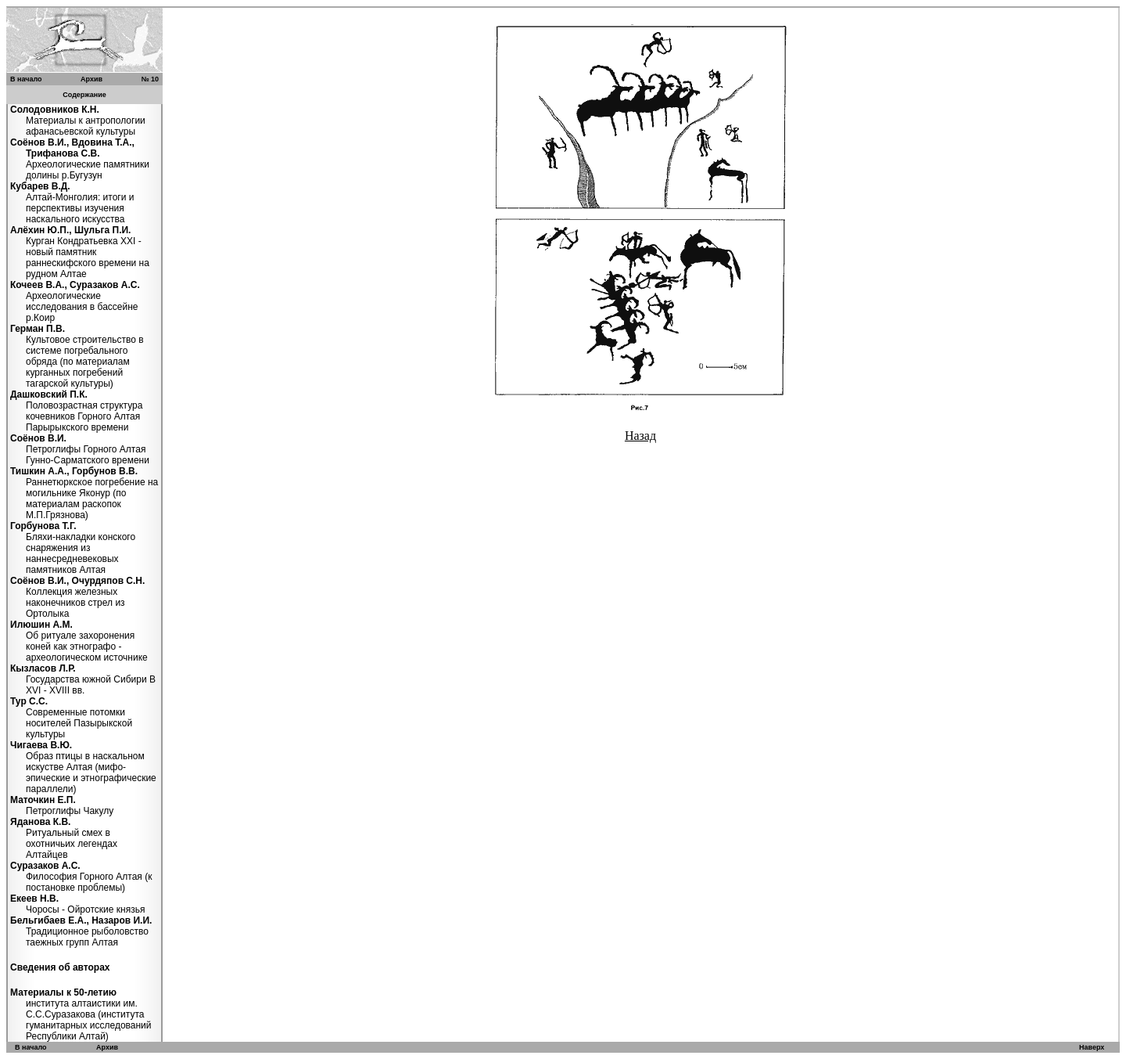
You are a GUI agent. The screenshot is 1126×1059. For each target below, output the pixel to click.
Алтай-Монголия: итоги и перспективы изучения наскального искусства (72, 203)
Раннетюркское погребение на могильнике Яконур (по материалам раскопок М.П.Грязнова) (84, 493)
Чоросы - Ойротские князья (77, 904)
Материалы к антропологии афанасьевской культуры (77, 120)
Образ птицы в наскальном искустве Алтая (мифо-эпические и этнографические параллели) (83, 767)
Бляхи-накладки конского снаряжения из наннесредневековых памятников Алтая (72, 547)
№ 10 (150, 79)
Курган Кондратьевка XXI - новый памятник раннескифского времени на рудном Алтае (79, 252)
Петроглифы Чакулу (61, 805)
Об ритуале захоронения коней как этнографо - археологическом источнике (79, 641)
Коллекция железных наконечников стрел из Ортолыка (77, 597)
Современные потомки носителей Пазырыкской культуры (71, 718)
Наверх (1091, 1047)
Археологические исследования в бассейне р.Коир (75, 301)
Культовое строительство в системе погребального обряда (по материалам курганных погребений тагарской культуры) (77, 356)
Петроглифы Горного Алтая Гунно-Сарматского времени (79, 449)
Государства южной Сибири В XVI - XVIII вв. (83, 679)
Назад (640, 435)
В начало (26, 79)
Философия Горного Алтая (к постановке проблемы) (81, 876)
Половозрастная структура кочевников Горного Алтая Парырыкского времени (76, 411)
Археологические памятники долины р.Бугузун (79, 159)
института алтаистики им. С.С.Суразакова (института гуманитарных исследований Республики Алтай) (81, 1014)
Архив (91, 79)
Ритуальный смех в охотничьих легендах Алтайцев (63, 838)
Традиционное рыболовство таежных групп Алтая (81, 931)
